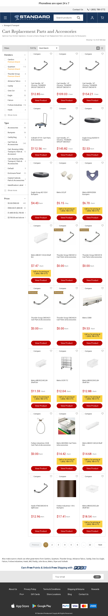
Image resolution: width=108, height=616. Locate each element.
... (83, 545)
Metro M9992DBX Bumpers (89, 193)
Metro (50, 561)
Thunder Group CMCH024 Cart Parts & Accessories (66, 319)
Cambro (11, 59)
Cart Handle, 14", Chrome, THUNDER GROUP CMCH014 (64, 85)
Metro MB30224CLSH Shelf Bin (39, 381)
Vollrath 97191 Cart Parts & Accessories (41, 139)
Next (100, 545)
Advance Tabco (14, 81)
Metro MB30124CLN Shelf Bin (92, 444)
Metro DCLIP (61, 192)
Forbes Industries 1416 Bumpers (66, 507)
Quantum (11, 67)
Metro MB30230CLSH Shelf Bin (90, 381)
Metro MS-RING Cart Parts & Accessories (66, 444)
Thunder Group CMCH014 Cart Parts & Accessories (66, 256)
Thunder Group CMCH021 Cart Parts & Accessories (41, 319)
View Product (41, 100)
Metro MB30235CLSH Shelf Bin (90, 507)
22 (90, 545)
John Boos (42, 561)
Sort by (33, 48)
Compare (36, 54)
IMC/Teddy (33, 561)
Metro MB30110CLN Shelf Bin (41, 256)
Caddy (10, 86)
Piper (56, 561)
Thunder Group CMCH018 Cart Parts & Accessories (92, 256)
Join (97, 577)
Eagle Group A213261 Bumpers (39, 193)
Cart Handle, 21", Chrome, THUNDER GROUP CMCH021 (64, 140)
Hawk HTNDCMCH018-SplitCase (39, 507)
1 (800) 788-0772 (66, 211)
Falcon (10, 100)
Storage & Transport (11, 25)
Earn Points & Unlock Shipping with (54, 567)
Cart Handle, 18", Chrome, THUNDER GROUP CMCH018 (38, 85)
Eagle (10, 95)
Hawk (10, 110)
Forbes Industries (15, 105)
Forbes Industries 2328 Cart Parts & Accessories (41, 444)
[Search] (68, 18)
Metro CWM (86, 318)
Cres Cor (11, 91)
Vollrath (65, 561)
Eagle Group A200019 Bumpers (90, 139)
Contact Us (78, 9)
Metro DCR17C (62, 380)
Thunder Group (14, 74)
